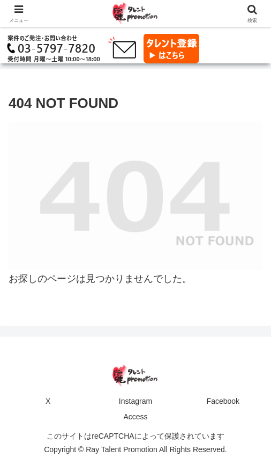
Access (135, 416)
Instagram (135, 401)
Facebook (223, 401)
